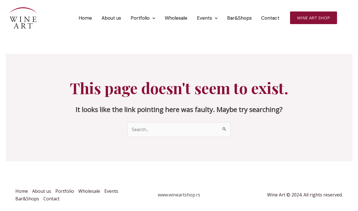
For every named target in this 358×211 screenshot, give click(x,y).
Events (207, 18)
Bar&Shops (239, 18)
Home (85, 18)
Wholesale (176, 18)
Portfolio (143, 18)
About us (111, 18)
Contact (270, 18)
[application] (152, 18)
